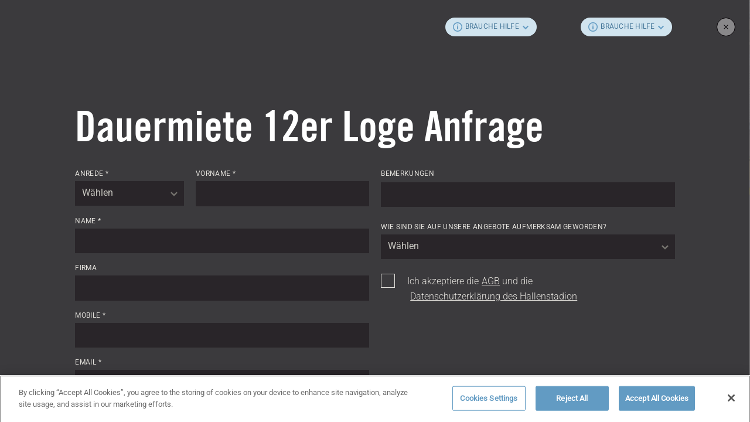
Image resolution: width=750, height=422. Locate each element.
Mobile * (90, 315)
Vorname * (216, 173)
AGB (491, 281)
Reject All (572, 401)
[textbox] (129, 193)
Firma (86, 268)
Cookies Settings (488, 401)
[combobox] (129, 193)
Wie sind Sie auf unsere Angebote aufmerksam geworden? (493, 227)
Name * (88, 221)
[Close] (731, 401)
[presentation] (470, 335)
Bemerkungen (407, 173)
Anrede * (91, 173)
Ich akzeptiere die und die (492, 289)
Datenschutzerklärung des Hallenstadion (493, 296)
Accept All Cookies (656, 401)
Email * (88, 362)
